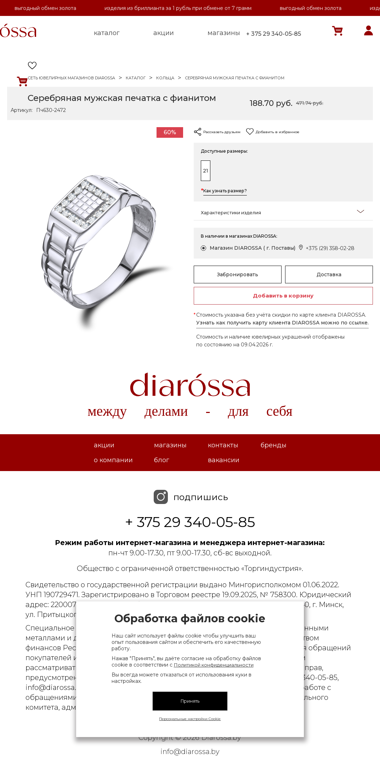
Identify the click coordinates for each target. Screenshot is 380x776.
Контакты (223, 445)
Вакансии (223, 460)
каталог (107, 33)
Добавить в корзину (283, 295)
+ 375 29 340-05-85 (273, 33)
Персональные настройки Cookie (190, 718)
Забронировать (237, 274)
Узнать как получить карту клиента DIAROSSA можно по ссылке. (282, 322)
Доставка (329, 274)
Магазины (170, 445)
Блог (161, 460)
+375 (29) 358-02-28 (330, 248)
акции (163, 33)
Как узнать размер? (225, 191)
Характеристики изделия (282, 212)
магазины (224, 33)
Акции (104, 445)
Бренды (274, 445)
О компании (113, 460)
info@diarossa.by (190, 751)
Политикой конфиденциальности (214, 665)
